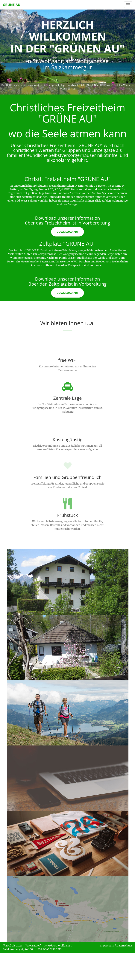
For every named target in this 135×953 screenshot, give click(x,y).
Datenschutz (124, 945)
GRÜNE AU (11, 4)
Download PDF (67, 231)
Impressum (107, 945)
